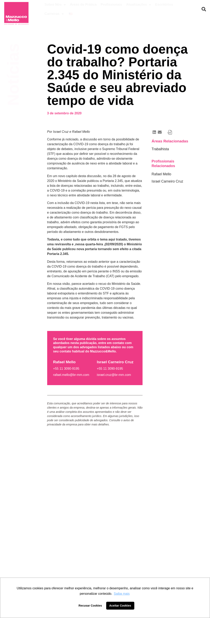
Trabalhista (160, 149)
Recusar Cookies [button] (90, 605)
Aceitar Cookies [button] (120, 605)
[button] (204, 9)
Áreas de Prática (83, 4)
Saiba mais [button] (122, 593)
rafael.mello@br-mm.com (71, 374)
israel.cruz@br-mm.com (114, 374)
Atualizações (138, 4)
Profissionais (111, 4)
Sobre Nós (55, 4)
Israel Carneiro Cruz (167, 181)
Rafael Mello (161, 174)
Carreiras (54, 14)
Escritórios (164, 4)
